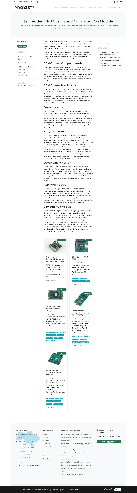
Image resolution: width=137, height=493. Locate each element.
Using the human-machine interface (73, 468)
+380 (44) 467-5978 (24, 458)
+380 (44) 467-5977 (25, 452)
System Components (64, 28)
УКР (108, 43)
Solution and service (87, 8)
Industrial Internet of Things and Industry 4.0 (76, 434)
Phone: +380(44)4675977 (21, 2)
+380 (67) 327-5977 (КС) (26, 442)
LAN (31, 79)
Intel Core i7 (22, 79)
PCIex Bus (21, 82)
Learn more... (52, 280)
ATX (19, 59)
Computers (46, 444)
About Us (73, 8)
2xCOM (20, 56)
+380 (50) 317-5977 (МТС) (26, 445)
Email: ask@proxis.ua (37, 2)
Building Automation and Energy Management (76, 465)
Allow (118, 489)
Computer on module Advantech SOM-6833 (54, 372)
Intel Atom (29, 66)
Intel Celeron (22, 69)
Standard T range (24, 85)
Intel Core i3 (22, 72)
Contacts (64, 8)
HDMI (20, 66)
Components (47, 447)
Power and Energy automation (71, 456)
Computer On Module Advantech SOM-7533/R (80, 313)
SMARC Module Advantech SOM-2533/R (53, 308)
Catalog (101, 8)
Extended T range (24, 63)
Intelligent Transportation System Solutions (75, 462)
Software (46, 456)
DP (25, 59)
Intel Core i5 (22, 76)
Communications (48, 450)
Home (56, 8)
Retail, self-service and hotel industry (73, 453)
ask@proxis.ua (23, 462)
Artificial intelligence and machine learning (75, 474)
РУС (101, 43)
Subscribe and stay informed (109, 442)
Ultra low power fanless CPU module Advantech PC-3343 (55, 259)
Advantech (22, 46)
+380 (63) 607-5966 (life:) (26, 448)
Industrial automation (68, 459)
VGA (35, 85)
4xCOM (29, 56)
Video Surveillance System (69, 450)
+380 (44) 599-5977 (24, 455)
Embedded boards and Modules (82, 28)
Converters (46, 453)
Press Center (112, 8)
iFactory (63, 471)
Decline (108, 489)
